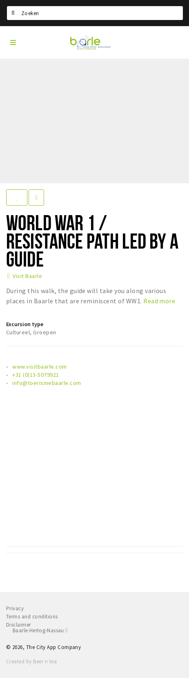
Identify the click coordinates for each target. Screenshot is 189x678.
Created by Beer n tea (31, 661)
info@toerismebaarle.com (46, 383)
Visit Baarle (27, 276)
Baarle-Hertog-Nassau (40, 630)
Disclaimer (18, 624)
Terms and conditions (32, 616)
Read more (159, 301)
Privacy (15, 608)
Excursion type (24, 324)
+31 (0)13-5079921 (35, 374)
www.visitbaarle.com (39, 366)
